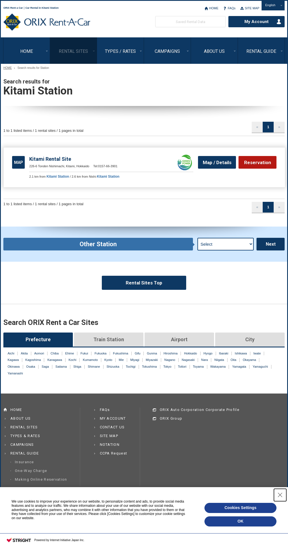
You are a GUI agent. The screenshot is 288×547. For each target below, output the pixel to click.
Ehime (69, 353)
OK (241, 521)
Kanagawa (54, 359)
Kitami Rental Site (50, 159)
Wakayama (218, 366)
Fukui (84, 353)
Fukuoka (100, 353)
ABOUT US (214, 51)
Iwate (257, 353)
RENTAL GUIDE (261, 51)
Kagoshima (33, 359)
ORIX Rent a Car (46, 22)
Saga (45, 366)
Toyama (198, 366)
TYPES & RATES (25, 436)
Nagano (169, 359)
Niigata (219, 359)
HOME (213, 8)
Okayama (249, 359)
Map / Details (217, 162)
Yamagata (239, 366)
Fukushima (120, 353)
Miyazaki (152, 359)
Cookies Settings (240, 507)
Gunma (152, 353)
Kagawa (13, 359)
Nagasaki (188, 359)
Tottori (182, 366)
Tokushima (149, 366)
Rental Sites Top (144, 283)
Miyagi (134, 359)
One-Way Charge (31, 471)
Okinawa (14, 366)
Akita (24, 353)
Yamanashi (15, 373)
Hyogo (208, 353)
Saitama (61, 366)
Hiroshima (171, 353)
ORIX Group (171, 418)
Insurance (24, 462)
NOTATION (110, 444)
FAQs (232, 8)
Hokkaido (190, 353)
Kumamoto (90, 359)
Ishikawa (241, 353)
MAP (18, 162)
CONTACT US (112, 427)
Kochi (72, 359)
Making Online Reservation (41, 479)
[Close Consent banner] (280, 495)
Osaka (30, 366)
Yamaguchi (260, 366)
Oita (233, 359)
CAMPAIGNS (167, 51)
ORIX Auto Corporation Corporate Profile (199, 410)
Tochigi (130, 366)
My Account (256, 21)
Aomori (39, 353)
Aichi (11, 353)
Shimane (94, 366)
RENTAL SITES (73, 51)
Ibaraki (223, 353)
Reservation (257, 162)
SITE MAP (252, 8)
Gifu (137, 353)
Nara (204, 359)
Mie (121, 359)
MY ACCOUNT (113, 418)
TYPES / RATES (120, 51)
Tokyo (167, 366)
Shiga (77, 366)
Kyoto (108, 359)
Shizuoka (113, 366)
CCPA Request (113, 453)
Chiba (55, 353)
